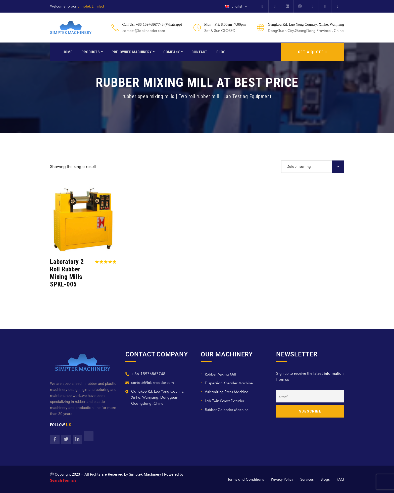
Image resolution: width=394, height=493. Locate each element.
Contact (199, 51)
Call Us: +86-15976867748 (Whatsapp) (152, 24)
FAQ (340, 479)
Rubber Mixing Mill (220, 374)
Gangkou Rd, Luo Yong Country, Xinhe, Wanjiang (306, 24)
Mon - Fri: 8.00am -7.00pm (225, 24)
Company (171, 51)
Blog (220, 51)
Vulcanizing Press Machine (226, 392)
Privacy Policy (282, 479)
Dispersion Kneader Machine (229, 383)
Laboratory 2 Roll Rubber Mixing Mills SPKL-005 (67, 273)
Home (67, 51)
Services (307, 479)
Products (90, 51)
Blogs (325, 479)
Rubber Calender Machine (227, 409)
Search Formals (63, 480)
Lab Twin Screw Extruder (224, 401)
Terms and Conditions (246, 479)
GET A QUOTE (312, 51)
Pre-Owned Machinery (132, 51)
